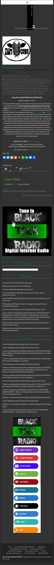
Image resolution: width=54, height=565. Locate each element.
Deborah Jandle (7, 323)
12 (30, 28)
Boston (19, 79)
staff (31, 22)
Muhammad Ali (15, 88)
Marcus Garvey (31, 86)
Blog (4, 9)
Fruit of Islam (13, 82)
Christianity (25, 79)
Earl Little (21, 81)
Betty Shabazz (13, 79)
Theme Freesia (33, 557)
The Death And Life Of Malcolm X (30, 92)
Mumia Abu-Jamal (23, 88)
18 (39, 28)
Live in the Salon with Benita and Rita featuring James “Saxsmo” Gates (13, 17)
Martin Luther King (40, 86)
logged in (15, 184)
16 (36, 28)
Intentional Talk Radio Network (15, 551)
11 (29, 28)
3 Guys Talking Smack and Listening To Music (25, 546)
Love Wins (6, 22)
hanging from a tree (15, 110)
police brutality (37, 90)
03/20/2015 (16, 76)
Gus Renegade (6, 76)
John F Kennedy (28, 84)
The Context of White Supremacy (12, 67)
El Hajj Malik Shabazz (29, 81)
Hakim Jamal (29, 82)
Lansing (40, 84)
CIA (29, 79)
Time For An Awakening (23, 286)
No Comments (7, 24)
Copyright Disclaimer (43, 553)
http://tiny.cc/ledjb (34, 141)
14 (33, 28)
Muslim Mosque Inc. (38, 88)
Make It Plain (17, 86)
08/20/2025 (14, 22)
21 (43, 28)
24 (47, 28)
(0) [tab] (10, 169)
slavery (43, 90)
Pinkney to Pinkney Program (31, 551)
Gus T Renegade (22, 82)
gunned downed (37, 112)
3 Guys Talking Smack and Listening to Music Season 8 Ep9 (20, 401)
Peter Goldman (29, 90)
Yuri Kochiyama (41, 94)
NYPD (7, 90)
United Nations (13, 94)
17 (37, 28)
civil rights (33, 79)
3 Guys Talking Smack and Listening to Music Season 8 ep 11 (20, 347)
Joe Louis (20, 84)
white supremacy (22, 94)
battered (48, 112)
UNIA (7, 94)
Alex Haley (7, 79)
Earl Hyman (15, 81)
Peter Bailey (21, 90)
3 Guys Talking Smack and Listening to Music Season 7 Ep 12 (26, 309)
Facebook (23, 168)
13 (32, 28)
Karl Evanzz (35, 84)
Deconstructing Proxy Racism (36, 549)
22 (44, 28)
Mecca (8, 88)
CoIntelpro (39, 79)
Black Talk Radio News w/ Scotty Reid (40, 7)
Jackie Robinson (14, 84)
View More (6, 27)
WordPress (9, 168)
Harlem (35, 82)
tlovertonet (6, 283)
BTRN (10, 546)
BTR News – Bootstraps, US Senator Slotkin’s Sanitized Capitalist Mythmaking (39, 16)
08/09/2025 (38, 22)
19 (40, 28)
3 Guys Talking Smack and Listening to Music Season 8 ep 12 (20, 344)
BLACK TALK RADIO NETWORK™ (12, 557)
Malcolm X (23, 86)
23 (46, 28)
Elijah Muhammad (39, 81)
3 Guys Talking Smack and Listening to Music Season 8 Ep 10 (20, 364)
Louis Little (11, 86)
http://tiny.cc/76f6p (34, 149)
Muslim (30, 88)
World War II (30, 94)
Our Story (43, 551)
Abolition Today (41, 546)
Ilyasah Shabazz (41, 82)
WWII (35, 94)
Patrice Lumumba (13, 90)
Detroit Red (9, 81)
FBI (46, 81)
